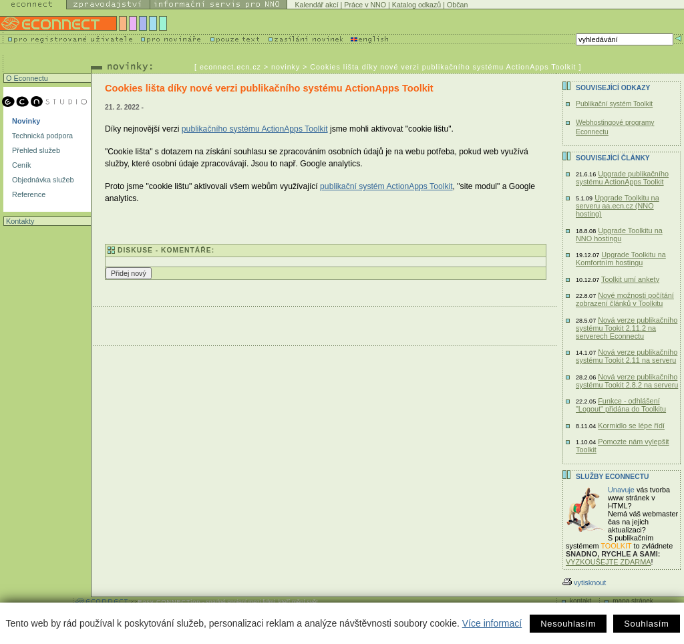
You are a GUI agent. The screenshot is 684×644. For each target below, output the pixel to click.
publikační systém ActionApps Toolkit (386, 186)
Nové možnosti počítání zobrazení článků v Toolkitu (625, 299)
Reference (27, 194)
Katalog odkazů (416, 5)
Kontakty (19, 221)
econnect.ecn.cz (230, 67)
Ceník (20, 165)
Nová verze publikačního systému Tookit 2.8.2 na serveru (627, 381)
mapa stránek (633, 601)
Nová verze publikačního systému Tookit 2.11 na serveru (626, 356)
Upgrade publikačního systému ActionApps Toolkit (622, 178)
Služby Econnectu (612, 476)
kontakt (580, 601)
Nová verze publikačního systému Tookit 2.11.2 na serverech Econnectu (626, 328)
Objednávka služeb (42, 180)
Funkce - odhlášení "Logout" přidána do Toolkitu (621, 405)
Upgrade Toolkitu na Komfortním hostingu (621, 259)
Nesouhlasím (568, 624)
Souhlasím (646, 624)
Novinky (25, 121)
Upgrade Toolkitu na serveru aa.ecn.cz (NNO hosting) (617, 206)
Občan (457, 5)
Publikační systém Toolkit (614, 104)
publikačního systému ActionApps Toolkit (255, 129)
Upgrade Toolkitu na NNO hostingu (619, 234)
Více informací (492, 623)
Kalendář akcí (316, 5)
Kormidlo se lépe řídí (631, 426)
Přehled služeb (35, 150)
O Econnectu (26, 78)
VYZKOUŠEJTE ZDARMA (608, 562)
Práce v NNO (365, 5)
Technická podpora (41, 136)
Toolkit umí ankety (630, 279)
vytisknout (584, 583)
